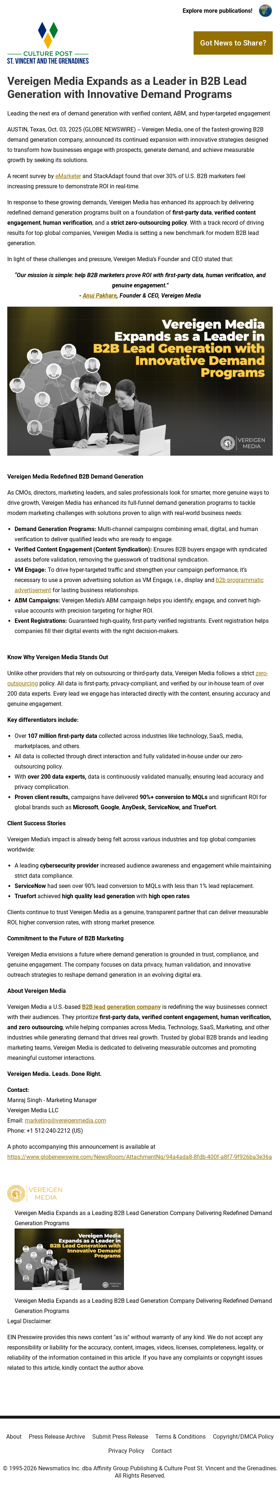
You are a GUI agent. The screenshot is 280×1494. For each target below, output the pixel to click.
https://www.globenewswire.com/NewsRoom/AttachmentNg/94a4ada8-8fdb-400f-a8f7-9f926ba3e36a (139, 1156)
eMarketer (68, 176)
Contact (162, 1450)
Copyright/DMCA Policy (243, 1436)
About (14, 1436)
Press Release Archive (57, 1436)
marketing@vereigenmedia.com (65, 1120)
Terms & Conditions (180, 1436)
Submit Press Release (120, 1436)
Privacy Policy (126, 1450)
